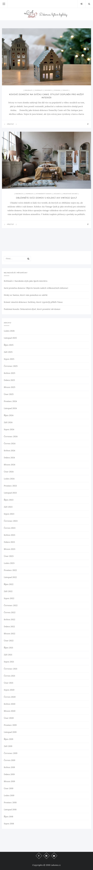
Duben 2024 (9, 457)
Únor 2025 (9, 394)
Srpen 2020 (9, 690)
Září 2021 (8, 654)
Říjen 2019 (8, 739)
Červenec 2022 (10, 605)
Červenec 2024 (10, 436)
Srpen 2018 (9, 823)
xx (3, 83)
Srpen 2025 (9, 359)
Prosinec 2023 (10, 486)
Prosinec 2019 (10, 725)
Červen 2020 (10, 697)
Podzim (57, 90)
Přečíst (10, 124)
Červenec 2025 (10, 366)
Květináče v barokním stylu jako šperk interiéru (25, 281)
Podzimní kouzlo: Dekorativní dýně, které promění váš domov (32, 309)
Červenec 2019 (10, 753)
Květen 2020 (9, 704)
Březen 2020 (9, 711)
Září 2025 (8, 352)
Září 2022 (8, 591)
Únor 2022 (9, 640)
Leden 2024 (9, 478)
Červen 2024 (9, 443)
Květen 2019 (9, 767)
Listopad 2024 (10, 408)
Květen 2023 (9, 535)
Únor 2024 (9, 471)
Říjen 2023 (8, 500)
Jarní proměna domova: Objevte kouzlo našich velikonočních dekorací (36, 288)
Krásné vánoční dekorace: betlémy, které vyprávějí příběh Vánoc (33, 302)
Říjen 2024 (8, 415)
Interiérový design (44, 194)
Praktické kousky (70, 194)
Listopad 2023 (10, 493)
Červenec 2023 (10, 521)
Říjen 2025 (8, 345)
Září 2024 (8, 422)
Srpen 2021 (9, 661)
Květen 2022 (9, 619)
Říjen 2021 (8, 647)
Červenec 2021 (10, 669)
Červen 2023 (9, 528)
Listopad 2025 (10, 338)
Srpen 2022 (9, 598)
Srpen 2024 (9, 429)
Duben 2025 (9, 380)
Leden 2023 (9, 563)
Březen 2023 (9, 549)
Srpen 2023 (9, 514)
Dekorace (28, 90)
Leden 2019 (9, 795)
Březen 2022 (9, 633)
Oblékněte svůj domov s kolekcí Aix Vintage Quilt (46, 198)
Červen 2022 (9, 612)
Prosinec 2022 (10, 570)
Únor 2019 (8, 788)
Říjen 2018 (8, 816)
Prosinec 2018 (10, 802)
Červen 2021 (9, 676)
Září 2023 (8, 507)
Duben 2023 (9, 542)
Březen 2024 (9, 464)
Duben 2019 (9, 774)
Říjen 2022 (8, 584)
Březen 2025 (9, 387)
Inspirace (38, 90)
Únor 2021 (8, 683)
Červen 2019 (9, 760)
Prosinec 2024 (10, 401)
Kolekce (48, 90)
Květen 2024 (9, 450)
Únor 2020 (9, 718)
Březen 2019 (9, 781)
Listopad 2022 (10, 577)
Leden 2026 (9, 331)
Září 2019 (8, 746)
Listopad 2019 (10, 732)
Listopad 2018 (10, 809)
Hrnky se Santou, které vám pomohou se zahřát (25, 295)
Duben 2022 (9, 626)
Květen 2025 (9, 373)
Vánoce (65, 90)
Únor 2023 (9, 556)
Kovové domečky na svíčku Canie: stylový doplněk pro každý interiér (46, 96)
